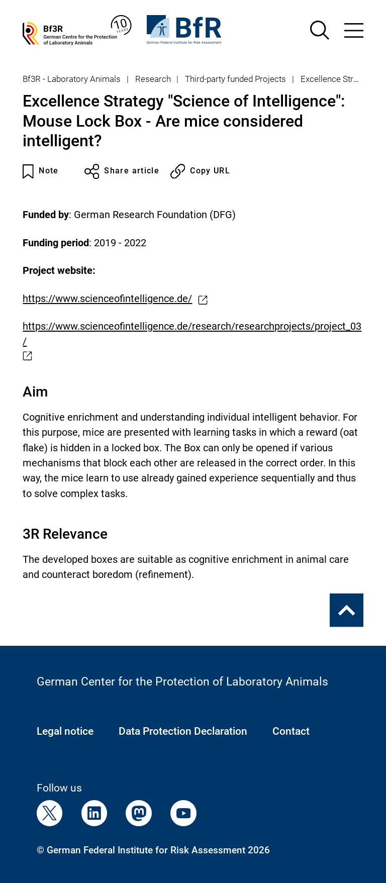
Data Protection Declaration (183, 731)
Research (153, 79)
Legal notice (65, 731)
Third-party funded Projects (235, 79)
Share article (122, 171)
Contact (291, 731)
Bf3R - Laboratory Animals (72, 79)
